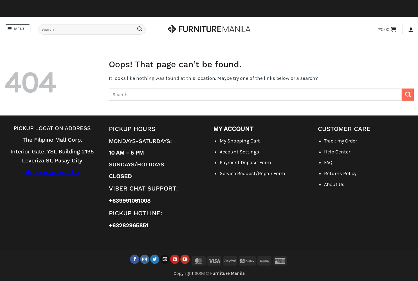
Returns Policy (340, 173)
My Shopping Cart (240, 141)
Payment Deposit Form (245, 162)
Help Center (337, 152)
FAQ (328, 162)
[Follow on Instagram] (144, 259)
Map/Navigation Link (52, 172)
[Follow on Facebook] (134, 259)
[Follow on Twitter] (154, 259)
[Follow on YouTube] (185, 259)
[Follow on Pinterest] (174, 259)
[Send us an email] (165, 259)
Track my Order (340, 141)
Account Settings (239, 152)
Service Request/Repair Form (252, 173)
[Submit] (139, 29)
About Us (334, 184)
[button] (17, 29)
